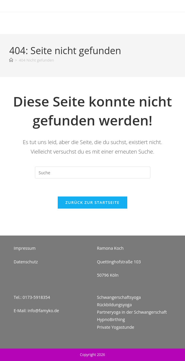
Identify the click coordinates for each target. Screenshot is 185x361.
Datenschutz (26, 262)
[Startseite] (11, 60)
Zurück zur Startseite (92, 202)
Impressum (25, 248)
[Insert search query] (92, 172)
